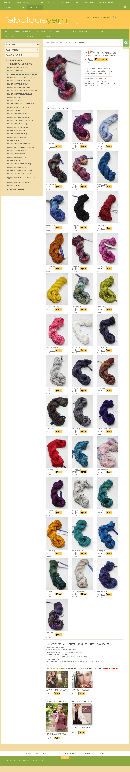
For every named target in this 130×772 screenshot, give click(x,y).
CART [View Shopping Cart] (7, 3)
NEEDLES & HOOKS (22, 35)
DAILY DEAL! (17, 9)
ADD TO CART (101, 64)
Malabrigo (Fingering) (18, 113)
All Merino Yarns (15, 195)
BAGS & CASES (59, 35)
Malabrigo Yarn (15, 146)
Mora (69, 48)
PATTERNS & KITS (42, 35)
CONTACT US (118, 3)
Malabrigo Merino (17, 103)
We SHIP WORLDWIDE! (83, 18)
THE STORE (85, 3)
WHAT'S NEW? (20, 3)
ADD (58, 152)
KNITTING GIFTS (77, 35)
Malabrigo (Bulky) (17, 116)
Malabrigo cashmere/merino (22, 96)
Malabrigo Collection (20, 153)
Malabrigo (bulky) (16, 143)
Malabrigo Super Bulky (19, 99)
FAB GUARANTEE (100, 3)
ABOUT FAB (42, 759)
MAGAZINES (118, 35)
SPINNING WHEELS (13, 41)
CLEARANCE (30, 41)
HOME (29, 759)
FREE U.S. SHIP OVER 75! (112, 18)
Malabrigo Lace (17, 159)
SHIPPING (88, 759)
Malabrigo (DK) (18, 163)
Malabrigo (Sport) (17, 89)
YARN (7, 35)
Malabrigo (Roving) (17, 139)
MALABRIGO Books (55, 674)
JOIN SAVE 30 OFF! (111, 20)
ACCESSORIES (94, 35)
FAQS (6, 9)
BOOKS (106, 35)
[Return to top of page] (65, 764)
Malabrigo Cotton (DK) (19, 179)
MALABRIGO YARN (55, 48)
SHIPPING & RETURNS (66, 3)
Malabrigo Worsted (19, 156)
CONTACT (56, 759)
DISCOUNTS (35, 3)
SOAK (77, 667)
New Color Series (22, 79)
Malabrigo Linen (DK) (19, 169)
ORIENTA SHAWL (19, 70)
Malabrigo (17, 73)
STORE (101, 759)
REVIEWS (49, 3)
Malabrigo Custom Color (21, 83)
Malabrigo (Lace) (17, 129)
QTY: (86, 64)
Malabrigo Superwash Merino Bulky (21, 183)
